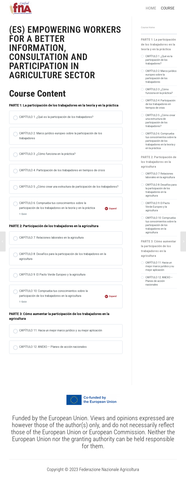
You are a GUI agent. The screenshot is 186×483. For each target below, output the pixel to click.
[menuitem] (151, 8)
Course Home (148, 27)
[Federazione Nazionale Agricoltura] (20, 8)
